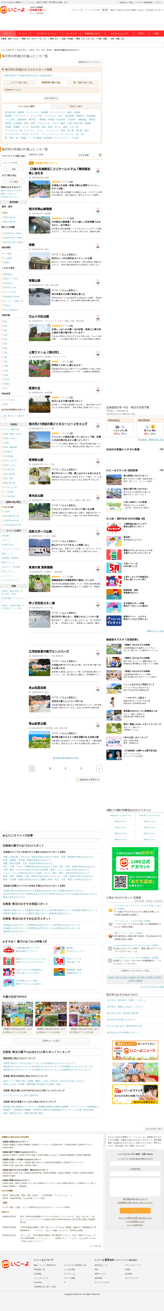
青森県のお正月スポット (41, 925)
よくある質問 (69, 1269)
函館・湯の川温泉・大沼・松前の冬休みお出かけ (27, 863)
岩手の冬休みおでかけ (14, 894)
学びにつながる (59, 1081)
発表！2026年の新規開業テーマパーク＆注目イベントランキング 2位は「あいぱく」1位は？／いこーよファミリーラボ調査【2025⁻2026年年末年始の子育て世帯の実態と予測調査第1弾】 (57, 1219)
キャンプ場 (36, 116)
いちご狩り (10, 119)
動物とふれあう (138, 10)
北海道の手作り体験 (27, 1155)
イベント (22, 33)
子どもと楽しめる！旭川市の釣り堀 (124, 1026)
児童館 (8, 127)
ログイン (159, 2)
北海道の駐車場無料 (53, 1162)
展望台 (92, 119)
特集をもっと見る (155, 631)
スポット (7, 33)
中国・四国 (102, 39)
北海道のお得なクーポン (12, 1162)
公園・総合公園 (74, 123)
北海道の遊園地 (8, 1145)
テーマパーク (32, 112)
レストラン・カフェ (34, 130)
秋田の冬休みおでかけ (61, 894)
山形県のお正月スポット (66, 928)
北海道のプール (84, 1145)
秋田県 (157, 977)
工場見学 (71, 119)
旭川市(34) (17, 90)
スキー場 (73, 127)
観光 (87, 130)
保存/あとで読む (125, 2)
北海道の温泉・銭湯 (10, 1183)
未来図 (127, 1269)
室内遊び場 (10, 112)
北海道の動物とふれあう (47, 1155)
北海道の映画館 (49, 1173)
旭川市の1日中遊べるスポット (121, 1019)
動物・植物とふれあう (39, 1081)
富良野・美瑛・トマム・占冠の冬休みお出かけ (64, 870)
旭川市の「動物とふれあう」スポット (125, 1006)
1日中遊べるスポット (155, 10)
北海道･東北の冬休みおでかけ (17, 890)
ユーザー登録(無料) (144, 2)
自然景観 (69, 116)
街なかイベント (8, 571)
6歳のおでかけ (121, 833)
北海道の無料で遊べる (33, 1162)
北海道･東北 (113, 977)
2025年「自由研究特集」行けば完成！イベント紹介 (13, 606)
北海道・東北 (6, 39)
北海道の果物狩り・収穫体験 (14, 1186)
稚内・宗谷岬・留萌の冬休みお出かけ (21, 879)
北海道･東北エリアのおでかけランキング (23, 1063)
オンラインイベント (46, 33)
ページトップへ (154, 1129)
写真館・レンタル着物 (30, 138)
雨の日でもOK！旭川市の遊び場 (122, 1013)
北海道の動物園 (23, 1145)
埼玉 (45, 39)
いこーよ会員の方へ (135, 1225)
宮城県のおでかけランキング (77, 1066)
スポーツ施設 (58, 123)
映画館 (88, 123)
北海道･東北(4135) (27, 75)
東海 (52, 39)
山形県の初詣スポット (37, 913)
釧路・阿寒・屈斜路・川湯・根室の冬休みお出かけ (28, 876)
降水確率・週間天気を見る (151, 439)
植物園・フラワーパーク (16, 116)
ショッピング (52, 130)
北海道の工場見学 (9, 1155)
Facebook (38, 1282)
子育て (141, 33)
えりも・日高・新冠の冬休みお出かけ (73, 876)
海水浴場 (35, 127)
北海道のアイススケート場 (48, 1183)
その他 (75, 138)
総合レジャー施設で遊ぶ (15, 1081)
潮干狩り (32, 119)
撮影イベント (7, 553)
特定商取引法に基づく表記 (45, 1287)
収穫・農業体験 (27, 1084)
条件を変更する (51, 98)
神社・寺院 (29, 123)
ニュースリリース (41, 1278)
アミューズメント (50, 134)
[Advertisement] (66, 639)
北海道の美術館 (86, 1173)
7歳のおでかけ (150, 833)
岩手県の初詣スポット (61, 910)
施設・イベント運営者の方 (45, 1265)
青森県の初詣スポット (37, 910)
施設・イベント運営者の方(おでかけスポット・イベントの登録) (43, 1207)
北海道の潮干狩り (68, 1183)
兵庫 (92, 39)
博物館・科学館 (46, 119)
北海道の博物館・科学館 (68, 1173)
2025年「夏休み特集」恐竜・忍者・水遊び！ (12, 592)
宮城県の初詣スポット (84, 910)
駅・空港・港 (11, 138)
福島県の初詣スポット (61, 913)
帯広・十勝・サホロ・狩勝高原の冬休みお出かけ (27, 866)
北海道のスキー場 (28, 1183)
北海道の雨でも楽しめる (12, 1173)
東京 (28, 39)
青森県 (133, 977)
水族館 (77, 112)
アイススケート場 (13, 130)
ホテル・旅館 (60, 127)
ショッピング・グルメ (11, 549)
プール (25, 127)
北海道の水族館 (8, 1176)
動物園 (44, 112)
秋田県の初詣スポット (14, 913)
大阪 (83, 39)
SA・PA (80, 134)
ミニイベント (7, 576)
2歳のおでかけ (121, 821)
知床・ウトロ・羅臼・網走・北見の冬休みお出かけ (62, 873)
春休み (113, 10)
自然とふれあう (10, 1084)
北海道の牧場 (70, 1145)
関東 (24, 39)
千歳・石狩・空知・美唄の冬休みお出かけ (73, 866)
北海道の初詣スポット (14, 910)
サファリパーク (57, 112)
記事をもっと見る (51, 1040)
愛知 (56, 39)
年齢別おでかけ (92, 33)
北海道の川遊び (30, 1165)
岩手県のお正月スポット (66, 925)
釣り (61, 116)
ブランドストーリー (133, 1265)
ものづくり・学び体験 (11, 567)
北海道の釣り (57, 1145)
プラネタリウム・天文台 (16, 134)
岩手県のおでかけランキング (47, 1066)
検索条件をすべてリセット (90, 62)
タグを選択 (13, 182)
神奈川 (34, 39)
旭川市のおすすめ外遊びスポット (123, 1032)
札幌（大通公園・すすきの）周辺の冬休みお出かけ (28, 857)
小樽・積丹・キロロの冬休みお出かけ (21, 870)
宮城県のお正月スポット (15, 928)
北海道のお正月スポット (15, 925)
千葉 (40, 39)
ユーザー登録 (7, 1207)
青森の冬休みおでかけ (70, 890)
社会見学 (61, 119)
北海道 (15, 39)
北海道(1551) (46, 75)
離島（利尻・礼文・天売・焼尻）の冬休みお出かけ (66, 879)
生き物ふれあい (8, 545)
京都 (87, 39)
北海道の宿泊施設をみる (65, 758)
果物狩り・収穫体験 (85, 116)
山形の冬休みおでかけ (84, 894)
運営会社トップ (101, 1265)
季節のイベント (8, 562)
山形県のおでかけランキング (47, 1069)
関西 (78, 39)
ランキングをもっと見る (152, 986)
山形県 (131, 981)
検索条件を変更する (88, 779)
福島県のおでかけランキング (77, 1069)
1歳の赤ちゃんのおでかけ (149, 815)
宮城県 (149, 977)
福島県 (139, 981)
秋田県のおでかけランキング (17, 1069)
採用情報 (98, 1278)
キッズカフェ (67, 134)
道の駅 (79, 130)
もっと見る (94, 1246)
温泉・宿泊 (55, 1084)
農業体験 (22, 119)
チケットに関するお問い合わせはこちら (135, 1218)
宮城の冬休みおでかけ (37, 894)
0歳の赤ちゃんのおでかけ (120, 815)
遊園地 (21, 112)
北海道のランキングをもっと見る (135, 971)
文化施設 (17, 123)
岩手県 (141, 977)
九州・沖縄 (114, 39)
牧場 (69, 112)
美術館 (8, 123)
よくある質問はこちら (135, 1221)
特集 (156, 33)
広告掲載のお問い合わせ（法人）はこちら (135, 1202)
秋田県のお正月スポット (41, 928)
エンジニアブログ (102, 1282)
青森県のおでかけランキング (17, 1066)
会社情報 (128, 1274)
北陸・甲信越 (67, 39)
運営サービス (100, 1274)
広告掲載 (37, 1274)
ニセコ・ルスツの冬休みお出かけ (19, 873)
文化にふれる (75, 1081)
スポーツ (5, 540)
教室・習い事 (67, 130)
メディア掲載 (69, 1278)
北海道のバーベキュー (41, 1145)
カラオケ (35, 134)
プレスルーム (69, 1274)
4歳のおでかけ (121, 827)
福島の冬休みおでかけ (14, 897)
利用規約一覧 (39, 1269)
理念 (96, 1269)
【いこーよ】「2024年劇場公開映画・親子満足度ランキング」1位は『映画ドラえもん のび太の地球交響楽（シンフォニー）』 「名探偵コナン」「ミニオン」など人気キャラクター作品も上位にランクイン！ (58, 1238)
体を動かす (42, 1084)
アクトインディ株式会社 (126, 1260)
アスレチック (43, 123)
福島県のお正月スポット (15, 931)
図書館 (16, 127)
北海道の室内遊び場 (32, 1173)
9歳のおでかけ (150, 839)
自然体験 (5, 536)
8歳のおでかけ (121, 839)
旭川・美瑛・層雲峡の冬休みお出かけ (73, 857)
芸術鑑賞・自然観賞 (10, 558)
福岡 (122, 39)
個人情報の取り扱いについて (135, 1199)
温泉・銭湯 (46, 127)
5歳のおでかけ (150, 827)
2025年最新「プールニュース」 (13, 599)
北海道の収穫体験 (67, 1155)
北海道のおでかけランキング (59, 1063)
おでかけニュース (119, 33)
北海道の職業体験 (83, 1155)
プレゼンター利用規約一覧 (75, 1265)
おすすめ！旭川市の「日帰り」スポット (126, 1000)
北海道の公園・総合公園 (12, 1165)
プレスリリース (131, 1278)
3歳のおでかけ (150, 821)
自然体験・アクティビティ (56, 138)
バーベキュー (50, 116)
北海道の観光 (7, 1147)
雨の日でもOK (124, 10)
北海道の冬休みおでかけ (46, 890)
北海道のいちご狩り (86, 1183)
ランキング (71, 33)
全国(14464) (10, 75)
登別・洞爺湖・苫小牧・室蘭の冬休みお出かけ (26, 860)
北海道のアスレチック (72, 1162)
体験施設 (82, 119)
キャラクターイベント (11, 580)
